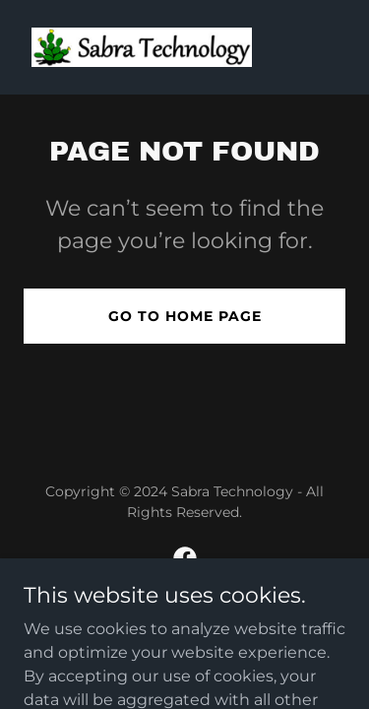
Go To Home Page (185, 316)
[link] (141, 47)
